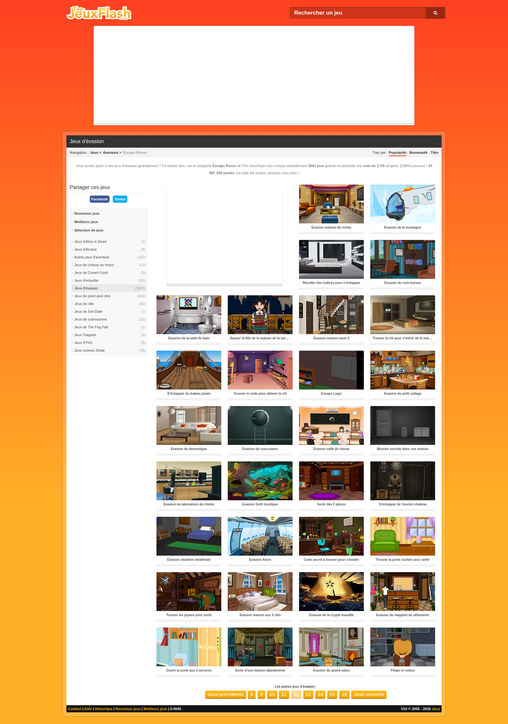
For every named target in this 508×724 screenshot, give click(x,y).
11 (284, 694)
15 (332, 694)
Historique (103, 709)
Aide (88, 709)
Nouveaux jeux (128, 709)
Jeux (436, 709)
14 (320, 694)
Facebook (99, 199)
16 (344, 694)
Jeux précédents (226, 694)
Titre (434, 152)
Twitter (120, 199)
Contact (74, 709)
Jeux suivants (369, 694)
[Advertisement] (254, 74)
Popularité (397, 152)
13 (308, 694)
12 (296, 694)
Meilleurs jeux (155, 709)
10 (272, 694)
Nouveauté (418, 152)
